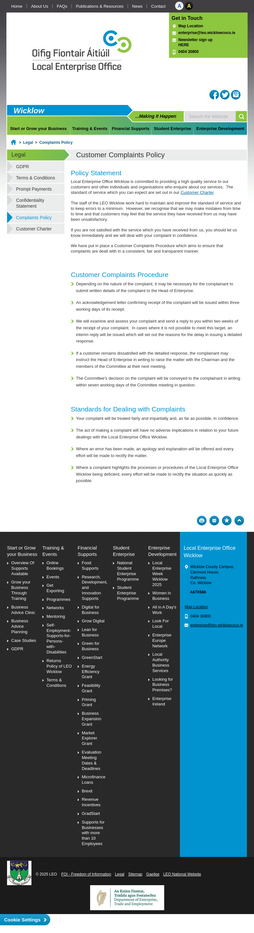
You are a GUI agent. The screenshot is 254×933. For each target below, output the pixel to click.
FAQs (62, 6)
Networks (55, 607)
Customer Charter (197, 192)
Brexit (87, 791)
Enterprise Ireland (161, 701)
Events (53, 576)
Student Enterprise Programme (128, 593)
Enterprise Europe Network (161, 640)
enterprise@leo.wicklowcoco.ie (206, 32)
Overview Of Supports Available (22, 568)
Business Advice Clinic (23, 610)
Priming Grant (89, 702)
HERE (183, 45)
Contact (158, 6)
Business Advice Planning (19, 626)
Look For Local (160, 623)
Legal (28, 142)
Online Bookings (55, 565)
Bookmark (227, 520)
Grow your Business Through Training (20, 590)
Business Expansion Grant (91, 719)
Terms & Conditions (35, 177)
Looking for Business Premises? (162, 685)
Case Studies (23, 640)
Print (202, 520)
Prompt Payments (34, 189)
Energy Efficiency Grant (90, 671)
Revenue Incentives (91, 802)
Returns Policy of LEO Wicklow (59, 666)
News (137, 6)
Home (16, 6)
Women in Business (161, 596)
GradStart (91, 813)
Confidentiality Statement (30, 203)
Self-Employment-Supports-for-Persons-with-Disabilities (59, 638)
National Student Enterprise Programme (128, 571)
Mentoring (56, 616)
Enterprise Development (220, 128)
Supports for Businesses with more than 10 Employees (93, 833)
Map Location (190, 26)
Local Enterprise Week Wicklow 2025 (161, 573)
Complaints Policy (55, 142)
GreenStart (92, 657)
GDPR (22, 166)
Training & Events (89, 128)
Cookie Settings (22, 919)
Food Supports (90, 565)
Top (239, 520)
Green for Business (90, 646)
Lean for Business (90, 632)
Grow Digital (93, 620)
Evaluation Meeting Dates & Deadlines (91, 760)
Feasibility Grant (91, 688)
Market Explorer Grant (89, 738)
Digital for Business (90, 610)
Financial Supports (130, 128)
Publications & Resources (99, 6)
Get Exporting (55, 588)
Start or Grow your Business (38, 128)
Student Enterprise (172, 128)
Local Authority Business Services (160, 662)
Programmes (58, 599)
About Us (39, 6)
